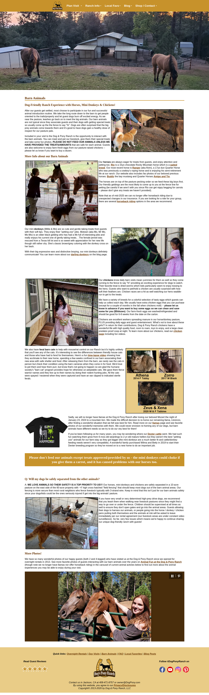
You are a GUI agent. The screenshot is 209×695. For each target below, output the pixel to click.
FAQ (120, 654)
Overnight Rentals (77, 654)
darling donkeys (80, 254)
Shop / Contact (145, 5)
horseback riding (126, 201)
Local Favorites (133, 654)
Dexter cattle (155, 434)
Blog (127, 5)
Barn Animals (109, 654)
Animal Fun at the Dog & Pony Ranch (161, 562)
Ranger (136, 168)
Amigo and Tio (162, 176)
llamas (156, 423)
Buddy (110, 176)
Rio (113, 165)
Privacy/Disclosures (125, 685)
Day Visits (94, 654)
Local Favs (112, 5)
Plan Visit (73, 5)
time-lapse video (97, 355)
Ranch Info (92, 5)
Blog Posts (150, 654)
